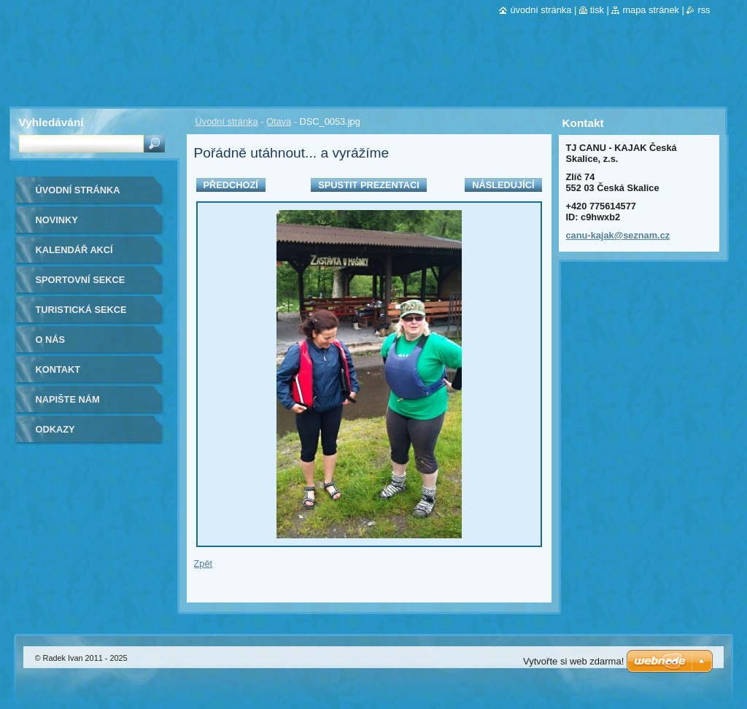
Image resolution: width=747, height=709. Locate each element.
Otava (278, 121)
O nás (51, 339)
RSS (703, 9)
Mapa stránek (650, 9)
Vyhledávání (51, 122)
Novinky (57, 219)
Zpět (203, 563)
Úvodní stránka (227, 121)
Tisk (597, 9)
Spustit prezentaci (368, 184)
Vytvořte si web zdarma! (573, 661)
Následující (503, 184)
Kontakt (58, 369)
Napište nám (68, 399)
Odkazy (55, 429)
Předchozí (231, 184)
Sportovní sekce (80, 279)
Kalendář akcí (74, 249)
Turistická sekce (81, 309)
